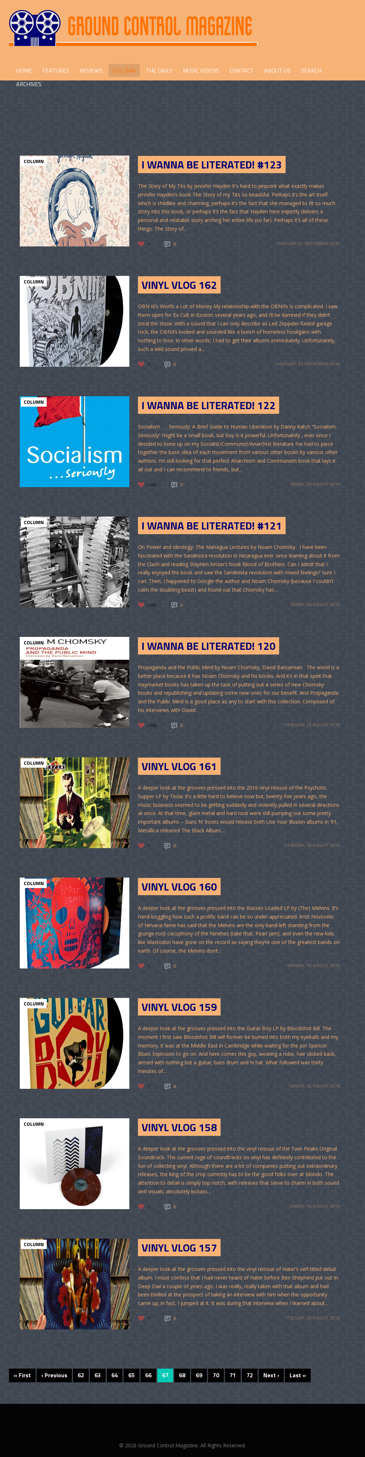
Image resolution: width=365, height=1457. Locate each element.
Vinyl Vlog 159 (179, 1007)
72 (249, 1375)
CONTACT (242, 70)
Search (311, 70)
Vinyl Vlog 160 (179, 886)
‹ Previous (54, 1375)
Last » (298, 1375)
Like (152, 484)
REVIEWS (91, 70)
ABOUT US (277, 70)
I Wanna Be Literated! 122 (209, 405)
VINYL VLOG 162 (179, 285)
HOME (24, 70)
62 (81, 1375)
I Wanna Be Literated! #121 (212, 525)
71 (233, 1375)
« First (22, 1375)
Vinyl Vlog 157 (179, 1247)
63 (97, 1375)
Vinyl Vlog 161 (179, 766)
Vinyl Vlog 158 (179, 1127)
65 (131, 1375)
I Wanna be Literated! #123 (212, 164)
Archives (28, 84)
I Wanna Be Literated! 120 (209, 646)
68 (182, 1375)
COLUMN (124, 70)
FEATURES (55, 70)
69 (199, 1375)
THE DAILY (158, 70)
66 (148, 1375)
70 (216, 1375)
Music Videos (201, 70)
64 (114, 1375)
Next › (271, 1375)
